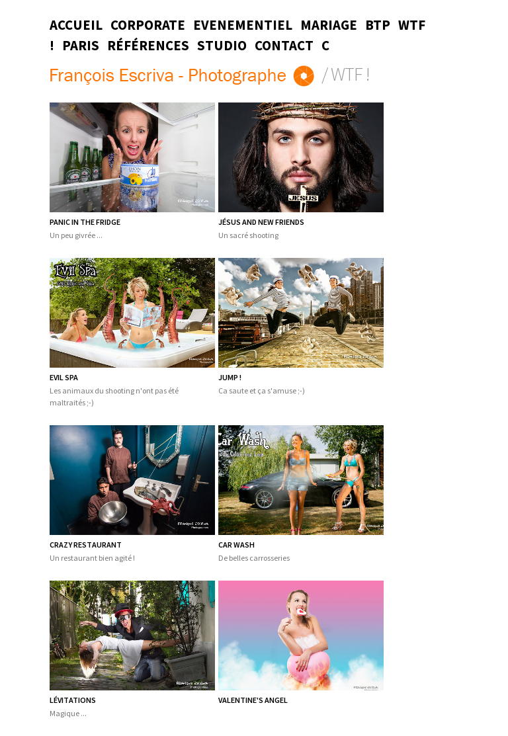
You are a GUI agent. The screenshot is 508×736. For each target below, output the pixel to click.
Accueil (76, 25)
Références (148, 45)
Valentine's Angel (253, 700)
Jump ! (229, 377)
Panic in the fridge (85, 222)
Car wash (236, 545)
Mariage (328, 25)
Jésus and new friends (261, 222)
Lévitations (73, 700)
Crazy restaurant (86, 545)
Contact (284, 45)
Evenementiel (242, 25)
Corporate (147, 25)
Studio (222, 45)
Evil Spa (64, 377)
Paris (80, 45)
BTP (377, 25)
